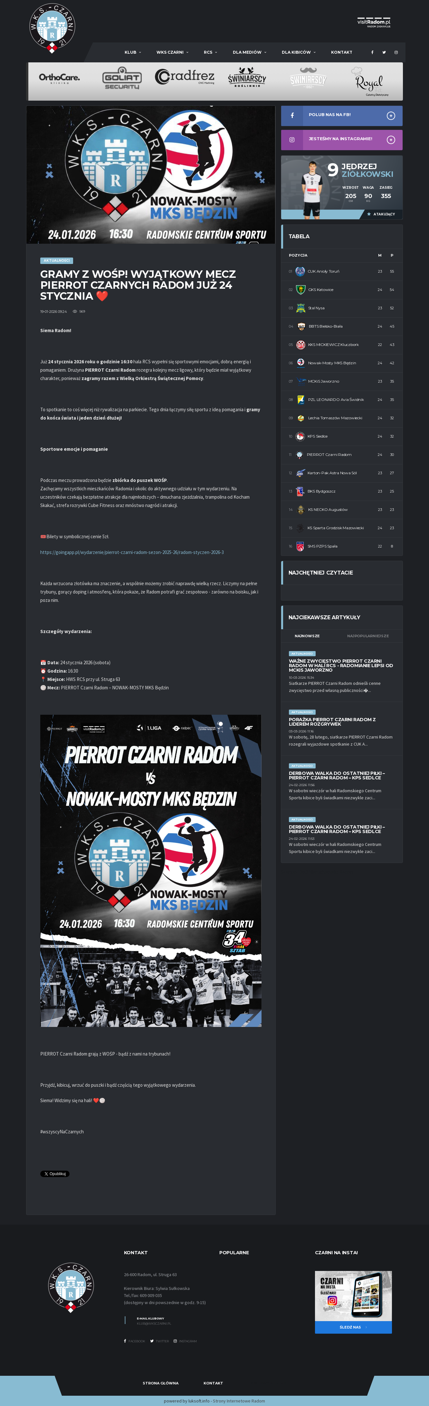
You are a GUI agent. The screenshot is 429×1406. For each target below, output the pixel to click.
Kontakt (341, 52)
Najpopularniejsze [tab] (368, 636)
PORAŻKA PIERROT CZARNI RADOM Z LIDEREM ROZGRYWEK (332, 722)
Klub (130, 52)
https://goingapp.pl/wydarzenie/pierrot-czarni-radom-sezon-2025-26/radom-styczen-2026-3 (132, 552)
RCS (208, 52)
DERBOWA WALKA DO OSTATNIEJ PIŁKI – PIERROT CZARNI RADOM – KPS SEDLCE (337, 775)
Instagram (185, 1341)
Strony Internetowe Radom (239, 1401)
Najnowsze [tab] (307, 636)
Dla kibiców (296, 52)
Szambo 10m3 (294, 872)
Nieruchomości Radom (331, 872)
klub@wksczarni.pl (154, 1323)
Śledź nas (353, 1327)
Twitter (159, 1341)
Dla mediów (247, 52)
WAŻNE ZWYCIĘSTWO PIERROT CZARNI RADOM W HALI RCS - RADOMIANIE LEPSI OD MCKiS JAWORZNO (341, 665)
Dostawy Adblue (267, 1383)
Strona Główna (160, 1383)
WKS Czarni (170, 52)
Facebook (134, 1341)
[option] (59, 76)
